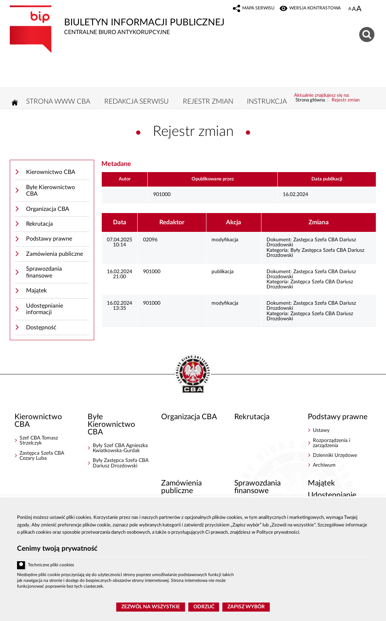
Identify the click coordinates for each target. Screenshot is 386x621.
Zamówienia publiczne (54, 254)
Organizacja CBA (47, 209)
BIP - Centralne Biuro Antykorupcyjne (193, 374)
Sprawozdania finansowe (44, 272)
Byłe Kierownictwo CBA (50, 190)
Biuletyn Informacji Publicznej (120, 20)
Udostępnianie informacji (44, 309)
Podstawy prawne (49, 239)
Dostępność (41, 327)
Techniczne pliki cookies (51, 565)
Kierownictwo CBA (50, 172)
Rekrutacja (39, 224)
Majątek (36, 290)
